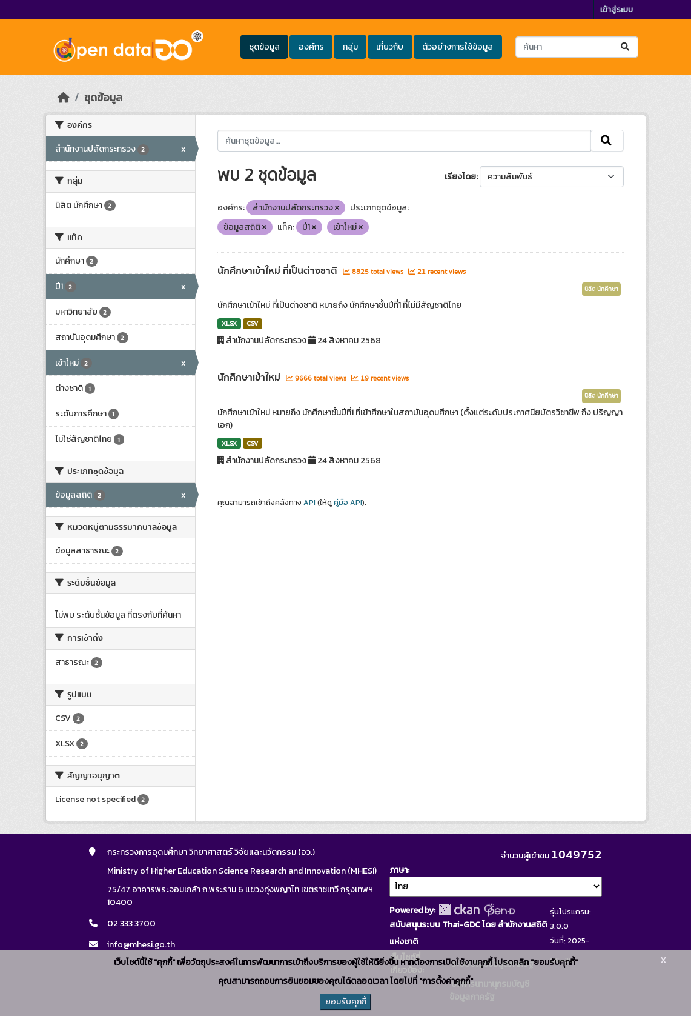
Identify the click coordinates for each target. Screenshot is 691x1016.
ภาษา (398, 870)
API (309, 502)
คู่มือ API (348, 502)
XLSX (229, 323)
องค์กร (311, 47)
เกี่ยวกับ (389, 47)
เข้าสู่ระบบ (616, 9)
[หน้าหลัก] (64, 97)
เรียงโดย (460, 176)
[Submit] (626, 47)
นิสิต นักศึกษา (601, 289)
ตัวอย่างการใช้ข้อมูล (457, 47)
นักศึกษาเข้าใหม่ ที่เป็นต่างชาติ (278, 271)
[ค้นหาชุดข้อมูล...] (576, 47)
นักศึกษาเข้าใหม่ (250, 378)
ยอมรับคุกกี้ (345, 1001)
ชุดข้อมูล (264, 47)
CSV (252, 323)
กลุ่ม (350, 47)
